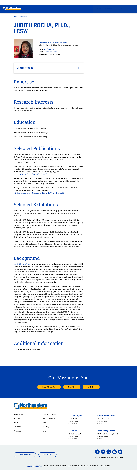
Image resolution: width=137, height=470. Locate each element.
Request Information (49, 387)
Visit (116, 2)
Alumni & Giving (112, 9)
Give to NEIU (47, 455)
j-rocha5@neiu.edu (50, 52)
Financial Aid (72, 9)
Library (45, 431)
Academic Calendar (49, 415)
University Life (98, 9)
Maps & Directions (49, 419)
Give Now (98, 2)
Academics (84, 9)
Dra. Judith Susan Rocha (22, 264)
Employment (18, 427)
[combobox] (130, 2)
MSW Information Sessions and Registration (83, 466)
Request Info (108, 2)
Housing (16, 423)
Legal (118, 457)
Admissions (59, 9)
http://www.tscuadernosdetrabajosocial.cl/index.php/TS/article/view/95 (39, 193)
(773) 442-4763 (49, 49)
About (124, 9)
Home (15, 16)
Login (121, 457)
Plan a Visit (71, 387)
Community (17, 431)
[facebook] (97, 451)
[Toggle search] (133, 9)
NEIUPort (17, 419)
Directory (46, 427)
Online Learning (19, 415)
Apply (121, 2)
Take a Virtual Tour (25, 455)
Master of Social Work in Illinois (55, 466)
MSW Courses (105, 466)
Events (45, 423)
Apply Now (91, 387)
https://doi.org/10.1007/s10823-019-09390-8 (32, 174)
